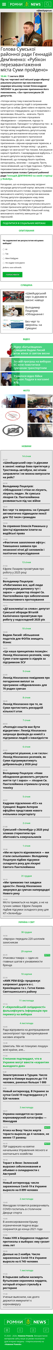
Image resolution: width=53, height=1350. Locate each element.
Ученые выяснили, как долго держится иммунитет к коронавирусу (21, 1300)
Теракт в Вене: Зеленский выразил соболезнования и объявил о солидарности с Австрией (22, 1168)
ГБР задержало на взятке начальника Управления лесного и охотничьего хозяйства (25, 1150)
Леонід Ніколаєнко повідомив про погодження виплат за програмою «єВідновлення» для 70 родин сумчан (26, 683)
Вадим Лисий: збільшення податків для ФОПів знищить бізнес (23, 638)
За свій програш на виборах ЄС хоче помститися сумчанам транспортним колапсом (32, 366)
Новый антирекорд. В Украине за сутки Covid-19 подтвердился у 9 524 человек (26, 1094)
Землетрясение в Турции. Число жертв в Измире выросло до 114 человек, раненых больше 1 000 (25, 1078)
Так (5, 253)
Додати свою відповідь (12, 267)
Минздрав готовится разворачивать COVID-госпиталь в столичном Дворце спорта (26, 1209)
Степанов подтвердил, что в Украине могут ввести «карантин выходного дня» (26, 1062)
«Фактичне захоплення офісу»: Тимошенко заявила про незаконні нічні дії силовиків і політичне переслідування (24, 548)
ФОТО (26, 390)
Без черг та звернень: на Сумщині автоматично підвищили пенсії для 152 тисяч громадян (26, 513)
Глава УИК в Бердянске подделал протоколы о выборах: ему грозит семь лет (26, 1241)
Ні (5, 249)
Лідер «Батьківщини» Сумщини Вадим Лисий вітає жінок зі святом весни (32, 350)
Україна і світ (26, 922)
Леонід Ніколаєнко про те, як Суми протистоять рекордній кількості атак (23, 707)
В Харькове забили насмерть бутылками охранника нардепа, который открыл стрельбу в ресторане (25, 1282)
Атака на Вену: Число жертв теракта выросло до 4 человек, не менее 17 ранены (26, 1133)
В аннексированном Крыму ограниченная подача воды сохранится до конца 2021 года (23, 1225)
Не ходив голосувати (14, 262)
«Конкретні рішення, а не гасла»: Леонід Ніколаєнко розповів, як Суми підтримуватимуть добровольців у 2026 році (25, 758)
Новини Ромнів (13, 1344)
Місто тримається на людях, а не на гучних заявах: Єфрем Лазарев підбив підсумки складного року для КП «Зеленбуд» (26, 907)
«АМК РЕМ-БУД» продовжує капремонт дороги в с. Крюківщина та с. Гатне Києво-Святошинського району (24, 986)
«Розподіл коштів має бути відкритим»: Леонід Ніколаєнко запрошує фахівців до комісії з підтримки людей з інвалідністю (25, 732)
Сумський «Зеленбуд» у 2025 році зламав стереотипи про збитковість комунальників (26, 833)
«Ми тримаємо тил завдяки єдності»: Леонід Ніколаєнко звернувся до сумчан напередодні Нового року (26, 888)
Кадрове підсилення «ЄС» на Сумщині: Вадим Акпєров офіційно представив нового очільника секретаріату (22, 808)
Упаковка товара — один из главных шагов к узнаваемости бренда (23, 961)
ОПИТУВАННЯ (26, 231)
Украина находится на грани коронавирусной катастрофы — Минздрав (25, 1117)
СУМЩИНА (26, 285)
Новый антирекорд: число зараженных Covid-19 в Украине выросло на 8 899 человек (25, 1186)
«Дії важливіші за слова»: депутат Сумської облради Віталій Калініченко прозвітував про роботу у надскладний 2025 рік (26, 614)
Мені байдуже (10, 258)
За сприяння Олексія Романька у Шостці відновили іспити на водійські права (25, 529)
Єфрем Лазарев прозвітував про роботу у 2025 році (23, 570)
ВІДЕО (26, 339)
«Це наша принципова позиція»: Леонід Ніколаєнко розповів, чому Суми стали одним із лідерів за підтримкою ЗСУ (26, 656)
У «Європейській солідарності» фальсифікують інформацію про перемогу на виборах (25, 1010)
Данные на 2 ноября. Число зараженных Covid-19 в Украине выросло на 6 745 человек (25, 1257)
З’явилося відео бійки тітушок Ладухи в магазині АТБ (31, 379)
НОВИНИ (26, 446)
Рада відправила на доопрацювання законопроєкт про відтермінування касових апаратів (26, 1033)
